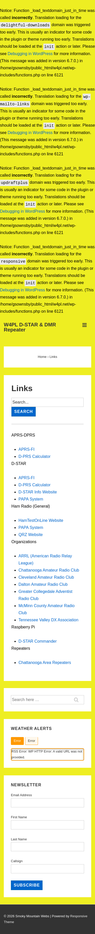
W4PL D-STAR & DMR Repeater (30, 327)
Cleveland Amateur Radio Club (46, 577)
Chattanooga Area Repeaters (44, 662)
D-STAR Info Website (37, 492)
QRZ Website (30, 534)
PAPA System (30, 499)
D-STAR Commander (37, 641)
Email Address (21, 795)
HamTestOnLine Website (40, 520)
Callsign (17, 861)
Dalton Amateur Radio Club (43, 584)
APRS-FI (26, 449)
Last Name (19, 839)
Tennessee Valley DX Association (48, 620)
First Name (19, 817)
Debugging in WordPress (30, 54)
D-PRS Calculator (34, 456)
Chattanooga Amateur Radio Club (48, 570)
